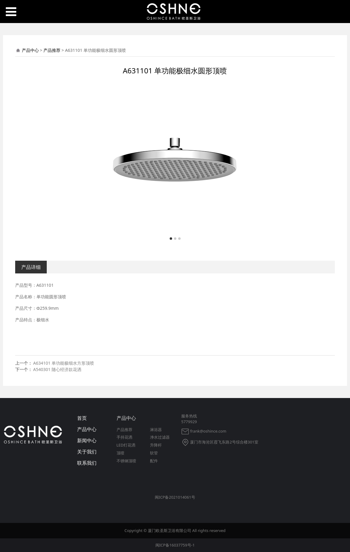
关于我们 (87, 451)
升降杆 (156, 445)
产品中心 (30, 50)
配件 (154, 460)
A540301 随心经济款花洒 (57, 369)
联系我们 (87, 463)
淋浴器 (156, 429)
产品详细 (31, 267)
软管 (154, 453)
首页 (82, 418)
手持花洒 (124, 437)
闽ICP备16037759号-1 (175, 545)
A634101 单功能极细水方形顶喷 (63, 363)
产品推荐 (51, 50)
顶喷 (120, 453)
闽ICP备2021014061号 (175, 497)
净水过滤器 (160, 437)
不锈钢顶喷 (126, 460)
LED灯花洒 (126, 445)
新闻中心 (87, 440)
